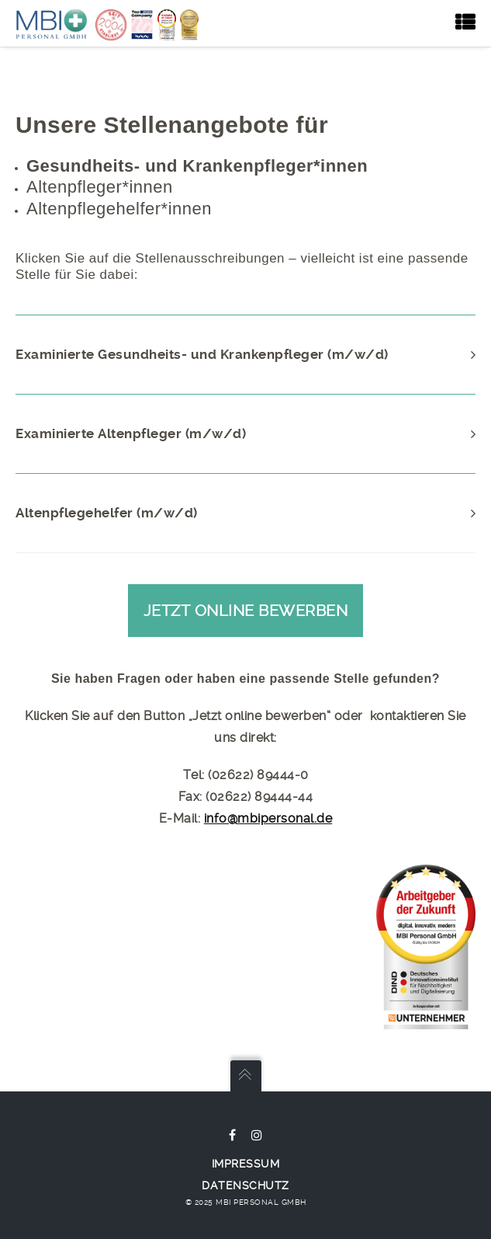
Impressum (246, 1163)
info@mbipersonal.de (268, 818)
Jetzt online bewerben (245, 610)
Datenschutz (245, 1185)
